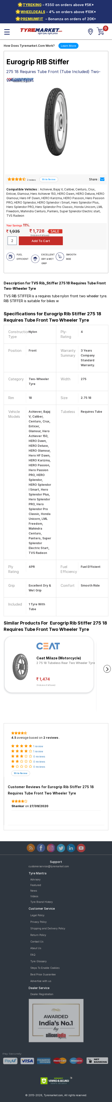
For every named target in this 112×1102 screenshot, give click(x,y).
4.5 (13, 737)
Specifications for (52, 317)
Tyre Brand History (41, 901)
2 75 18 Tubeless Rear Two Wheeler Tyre (65, 663)
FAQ (32, 954)
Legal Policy (37, 915)
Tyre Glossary (38, 961)
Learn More (68, 45)
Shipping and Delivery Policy (47, 928)
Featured (35, 885)
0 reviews (39, 756)
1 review (38, 746)
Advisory (35, 879)
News (33, 890)
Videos (34, 896)
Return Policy (38, 935)
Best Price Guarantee (43, 974)
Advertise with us (40, 981)
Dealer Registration (41, 994)
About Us (35, 948)
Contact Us (36, 941)
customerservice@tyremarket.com (49, 866)
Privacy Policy (38, 921)
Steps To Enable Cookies (44, 967)
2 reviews (31, 180)
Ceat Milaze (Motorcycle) (58, 658)
